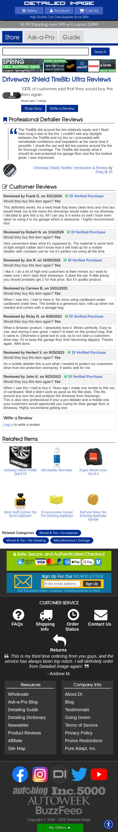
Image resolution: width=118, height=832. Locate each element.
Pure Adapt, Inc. (80, 748)
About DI (73, 694)
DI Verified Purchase (84, 196)
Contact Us (99, 620)
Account (59, 10)
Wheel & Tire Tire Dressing (25, 540)
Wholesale (18, 694)
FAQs (17, 620)
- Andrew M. (59, 673)
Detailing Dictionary (27, 717)
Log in (8, 425)
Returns (58, 646)
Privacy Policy (78, 732)
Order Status (72, 623)
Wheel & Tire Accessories (58, 532)
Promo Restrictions (83, 740)
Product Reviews (24, 732)
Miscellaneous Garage (72, 540)
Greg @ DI (104, 172)
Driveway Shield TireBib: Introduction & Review (71, 168)
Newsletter (18, 725)
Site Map (16, 748)
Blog (69, 701)
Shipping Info (45, 623)
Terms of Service (81, 725)
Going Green (77, 717)
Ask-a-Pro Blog (23, 701)
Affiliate (15, 740)
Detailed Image (59, 3)
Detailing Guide (23, 709)
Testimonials (77, 709)
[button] (108, 824)
